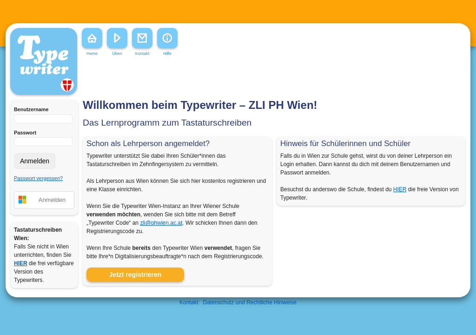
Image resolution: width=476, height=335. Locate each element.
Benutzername (31, 109)
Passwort (25, 132)
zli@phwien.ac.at (161, 223)
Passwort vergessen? (38, 178)
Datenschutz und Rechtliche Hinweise (250, 302)
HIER (400, 189)
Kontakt (188, 302)
